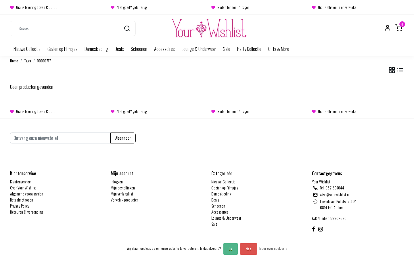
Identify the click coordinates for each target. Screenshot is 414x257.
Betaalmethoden (21, 200)
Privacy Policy (19, 206)
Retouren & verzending (26, 212)
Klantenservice (20, 182)
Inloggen (117, 182)
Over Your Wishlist (23, 188)
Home (14, 61)
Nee (248, 248)
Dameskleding (96, 48)
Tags (27, 61)
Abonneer (123, 138)
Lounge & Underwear (199, 48)
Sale (226, 48)
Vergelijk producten (125, 200)
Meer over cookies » (273, 248)
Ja (230, 248)
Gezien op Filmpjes (62, 48)
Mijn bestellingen (123, 188)
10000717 (44, 61)
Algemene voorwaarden (26, 194)
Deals (119, 48)
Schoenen (139, 48)
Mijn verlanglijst (122, 194)
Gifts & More (278, 48)
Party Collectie (249, 48)
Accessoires (164, 48)
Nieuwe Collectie (27, 48)
